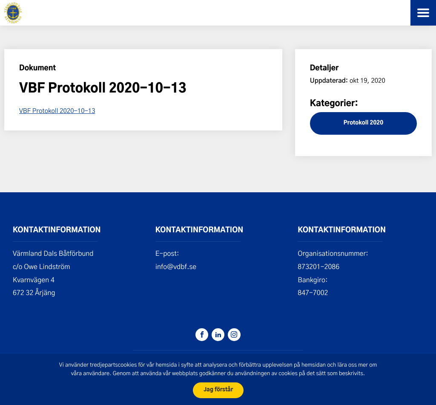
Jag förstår (218, 390)
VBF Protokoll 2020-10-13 (57, 110)
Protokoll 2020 (363, 123)
